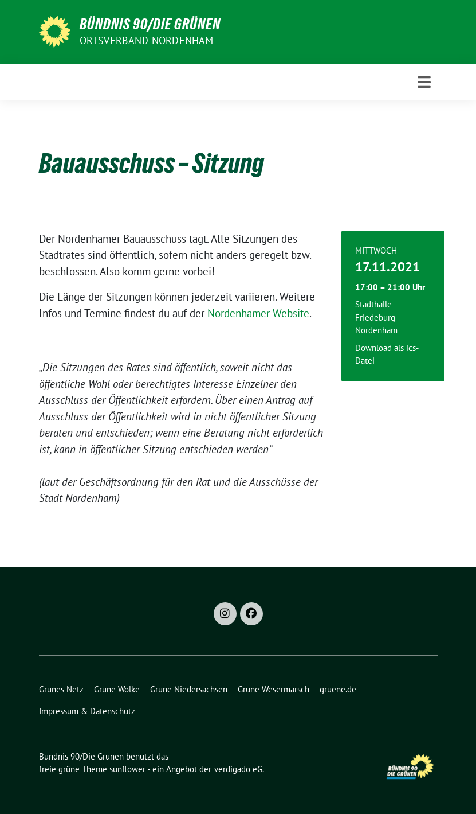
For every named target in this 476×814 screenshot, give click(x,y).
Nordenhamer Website (258, 313)
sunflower (127, 769)
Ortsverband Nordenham (147, 40)
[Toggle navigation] (424, 82)
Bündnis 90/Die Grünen (150, 24)
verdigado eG (238, 769)
